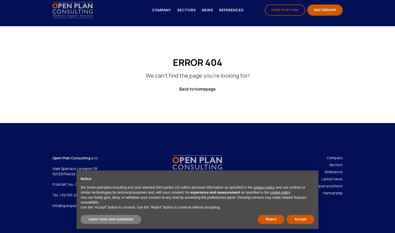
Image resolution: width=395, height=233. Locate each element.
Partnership (333, 193)
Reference (334, 171)
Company (161, 10)
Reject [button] (271, 219)
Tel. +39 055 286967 (69, 195)
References (231, 10)
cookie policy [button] (280, 192)
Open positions (330, 186)
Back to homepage (197, 89)
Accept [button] (300, 219)
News (207, 10)
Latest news (332, 179)
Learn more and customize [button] (111, 219)
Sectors (186, 10)
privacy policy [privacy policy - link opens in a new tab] (264, 187)
